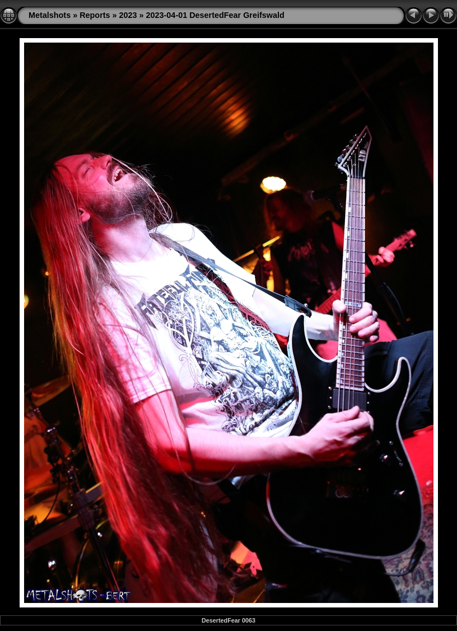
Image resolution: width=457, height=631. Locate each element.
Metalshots (50, 15)
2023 (128, 15)
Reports (95, 15)
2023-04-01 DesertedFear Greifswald (215, 15)
